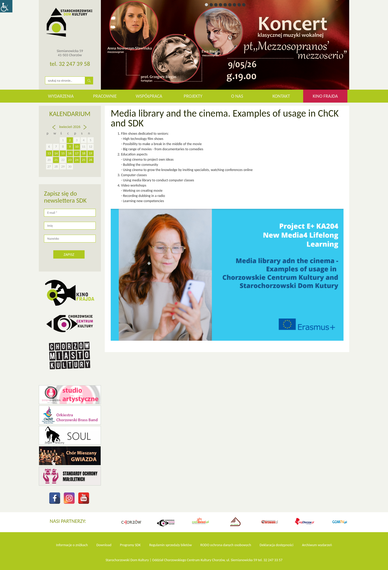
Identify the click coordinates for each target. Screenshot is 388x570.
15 (63, 153)
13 (49, 153)
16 (69, 153)
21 (56, 160)
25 (83, 160)
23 (69, 160)
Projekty (193, 96)
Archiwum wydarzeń (317, 545)
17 (76, 153)
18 (83, 153)
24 (76, 160)
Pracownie (105, 96)
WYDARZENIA (61, 96)
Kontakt (281, 96)
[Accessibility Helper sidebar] (6, 6)
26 (90, 160)
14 (56, 153)
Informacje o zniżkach (72, 545)
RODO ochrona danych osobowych (225, 545)
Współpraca (149, 96)
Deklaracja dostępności (277, 545)
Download (103, 545)
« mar (54, 132)
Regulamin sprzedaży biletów (170, 545)
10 (76, 146)
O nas (237, 96)
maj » (85, 129)
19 (90, 153)
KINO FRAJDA (325, 96)
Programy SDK (130, 545)
